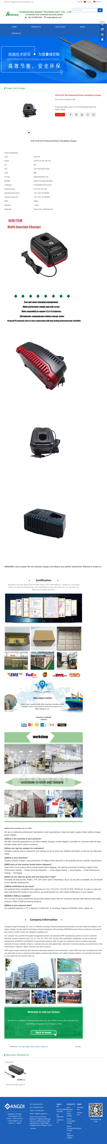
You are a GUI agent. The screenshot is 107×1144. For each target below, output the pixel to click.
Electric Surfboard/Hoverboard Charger (74, 1128)
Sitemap (33, 1128)
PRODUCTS (36, 27)
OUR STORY (60, 27)
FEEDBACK (16, 33)
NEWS (82, 27)
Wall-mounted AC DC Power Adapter (70, 1112)
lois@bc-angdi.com (41, 1114)
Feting (19, 1123)
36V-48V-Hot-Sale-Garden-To (15, 1085)
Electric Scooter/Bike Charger (71, 1121)
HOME (14, 27)
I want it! (60, 114)
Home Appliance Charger (70, 1136)
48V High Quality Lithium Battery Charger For (33, 1046)
